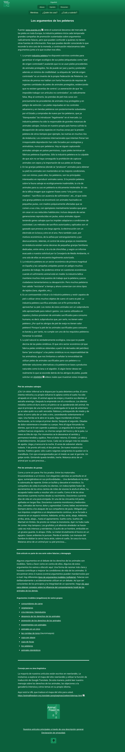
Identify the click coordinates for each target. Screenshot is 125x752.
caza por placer (28, 637)
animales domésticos (30, 650)
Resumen (64, 7)
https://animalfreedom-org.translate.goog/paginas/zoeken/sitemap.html (50, 695)
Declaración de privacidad (53, 733)
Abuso (42, 7)
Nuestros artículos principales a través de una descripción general (53, 729)
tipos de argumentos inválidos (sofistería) (57, 577)
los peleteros (27, 646)
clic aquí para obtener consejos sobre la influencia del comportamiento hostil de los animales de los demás (53, 587)
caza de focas (27, 642)
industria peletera (40, 55)
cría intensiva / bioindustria (33, 612)
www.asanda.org (33, 30)
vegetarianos (27, 608)
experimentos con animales (33, 625)
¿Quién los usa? (49, 12)
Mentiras (34, 12)
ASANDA (38, 377)
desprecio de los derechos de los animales (40, 616)
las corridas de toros (30, 633)
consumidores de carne (32, 604)
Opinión (52, 7)
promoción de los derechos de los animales (41, 620)
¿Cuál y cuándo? (69, 12)
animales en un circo (30, 629)
